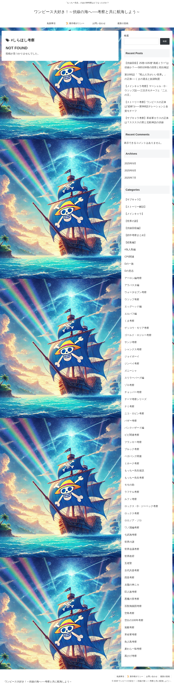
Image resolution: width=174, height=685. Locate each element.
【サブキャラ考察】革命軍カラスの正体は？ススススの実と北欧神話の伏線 (147, 120)
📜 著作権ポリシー (135, 676)
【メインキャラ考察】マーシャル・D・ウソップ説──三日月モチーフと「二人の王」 (146, 90)
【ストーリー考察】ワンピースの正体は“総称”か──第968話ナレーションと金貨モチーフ (146, 106)
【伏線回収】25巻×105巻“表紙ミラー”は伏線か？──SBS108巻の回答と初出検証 (147, 65)
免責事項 (120, 676)
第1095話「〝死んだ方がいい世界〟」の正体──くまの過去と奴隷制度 (146, 76)
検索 (126, 35)
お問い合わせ (151, 676)
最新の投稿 (165, 676)
